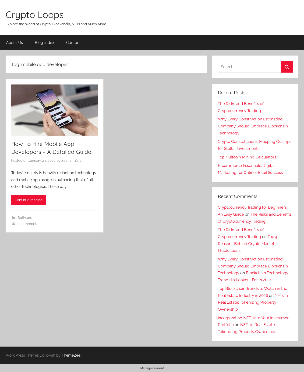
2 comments (28, 224)
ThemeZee (71, 355)
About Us (14, 42)
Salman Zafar (72, 160)
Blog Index (44, 42)
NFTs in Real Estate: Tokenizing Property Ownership (253, 302)
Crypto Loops (35, 14)
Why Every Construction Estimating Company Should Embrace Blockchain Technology (253, 126)
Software (25, 218)
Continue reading (28, 200)
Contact (73, 42)
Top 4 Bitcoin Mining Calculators (247, 157)
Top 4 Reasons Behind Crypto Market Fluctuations (247, 243)
